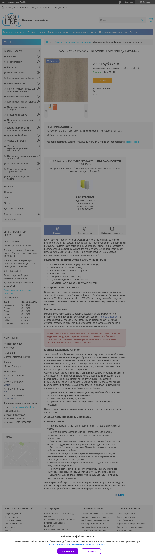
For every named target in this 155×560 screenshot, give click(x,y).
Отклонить (91, 551)
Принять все (68, 551)
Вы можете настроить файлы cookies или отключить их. (76, 544)
